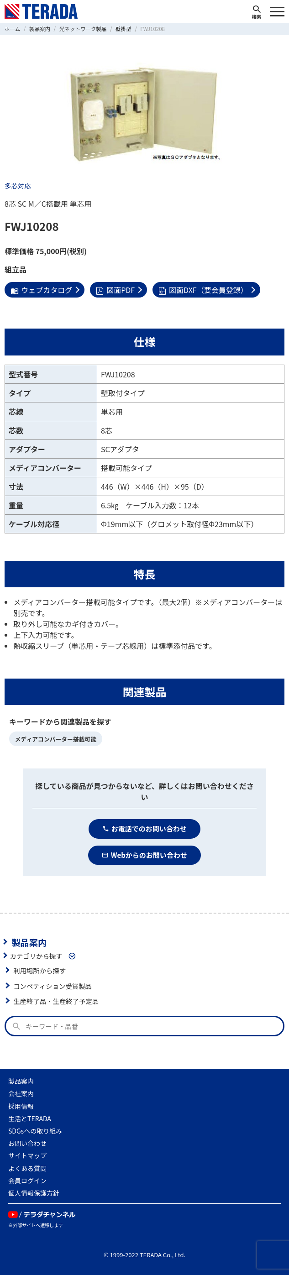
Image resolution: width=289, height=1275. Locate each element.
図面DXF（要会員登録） (203, 289)
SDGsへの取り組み (35, 1130)
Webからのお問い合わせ (144, 855)
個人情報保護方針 (33, 1192)
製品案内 (29, 941)
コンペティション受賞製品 (52, 986)
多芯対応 (18, 185)
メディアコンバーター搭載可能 (55, 739)
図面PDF (115, 289)
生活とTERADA (29, 1118)
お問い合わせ (27, 1143)
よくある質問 (27, 1168)
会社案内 (21, 1093)
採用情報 (21, 1106)
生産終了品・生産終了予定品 (56, 1001)
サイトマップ (27, 1155)
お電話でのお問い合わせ (144, 828)
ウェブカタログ (41, 289)
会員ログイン (27, 1180)
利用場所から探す (39, 970)
